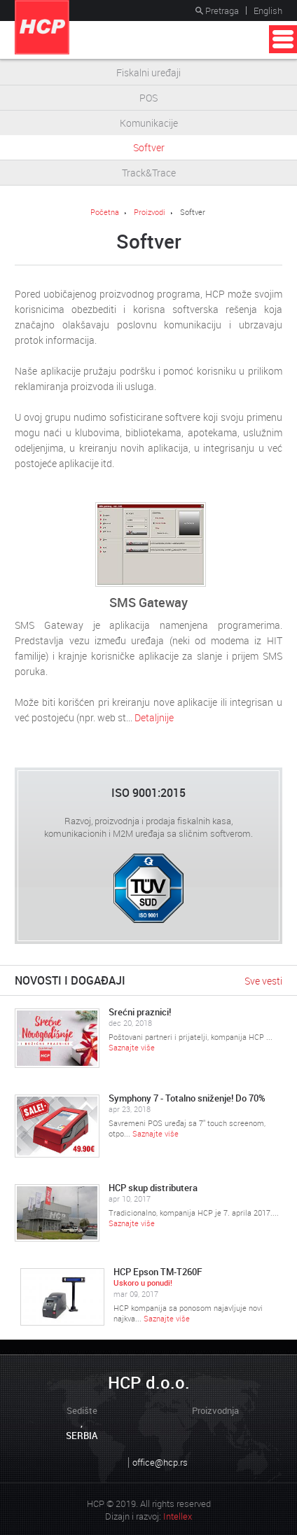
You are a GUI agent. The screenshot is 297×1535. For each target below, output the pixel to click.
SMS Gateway (148, 602)
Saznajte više (132, 1047)
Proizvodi (149, 212)
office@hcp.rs (160, 1462)
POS (148, 97)
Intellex (177, 1516)
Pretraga (217, 10)
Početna (104, 212)
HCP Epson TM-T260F (157, 1271)
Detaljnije (154, 717)
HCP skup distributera (153, 1187)
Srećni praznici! (140, 1012)
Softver (149, 147)
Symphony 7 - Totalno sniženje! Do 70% (187, 1098)
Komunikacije (149, 123)
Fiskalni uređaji (148, 72)
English (268, 10)
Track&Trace (149, 172)
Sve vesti (263, 980)
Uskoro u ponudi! (142, 1282)
